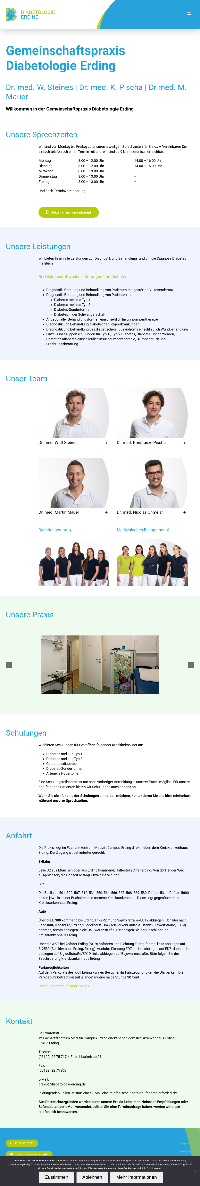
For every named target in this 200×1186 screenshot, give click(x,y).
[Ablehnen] (195, 1171)
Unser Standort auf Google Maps (63, 986)
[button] (73, 443)
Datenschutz (187, 1151)
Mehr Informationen (136, 1177)
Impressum (187, 1143)
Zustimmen (56, 1177)
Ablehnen (92, 1177)
